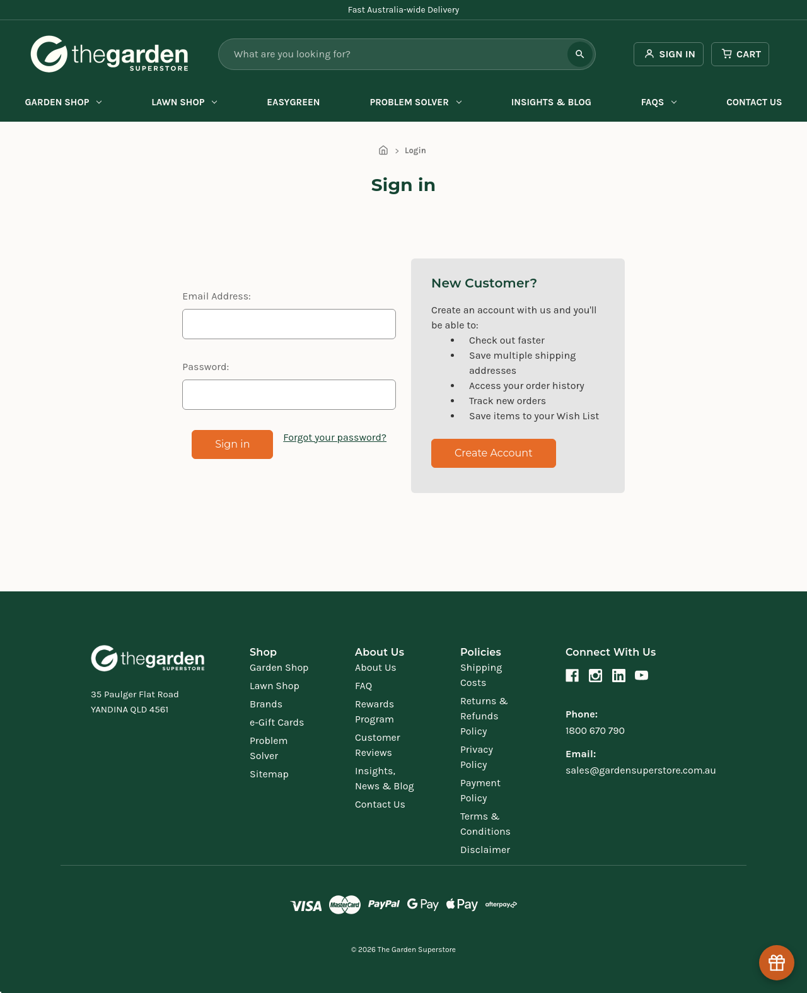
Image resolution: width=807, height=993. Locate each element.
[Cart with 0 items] (740, 54)
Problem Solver (415, 102)
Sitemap (269, 774)
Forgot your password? (334, 437)
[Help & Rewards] (776, 962)
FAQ (363, 686)
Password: (205, 367)
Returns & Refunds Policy (484, 716)
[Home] (383, 150)
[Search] (580, 54)
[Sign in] (669, 54)
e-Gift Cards (277, 722)
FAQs (658, 102)
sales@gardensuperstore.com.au (641, 770)
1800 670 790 (595, 730)
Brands (266, 704)
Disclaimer (485, 850)
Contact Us (754, 102)
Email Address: (216, 296)
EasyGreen (293, 102)
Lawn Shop (184, 102)
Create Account (494, 453)
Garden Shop (63, 102)
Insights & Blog (551, 102)
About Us (376, 667)
